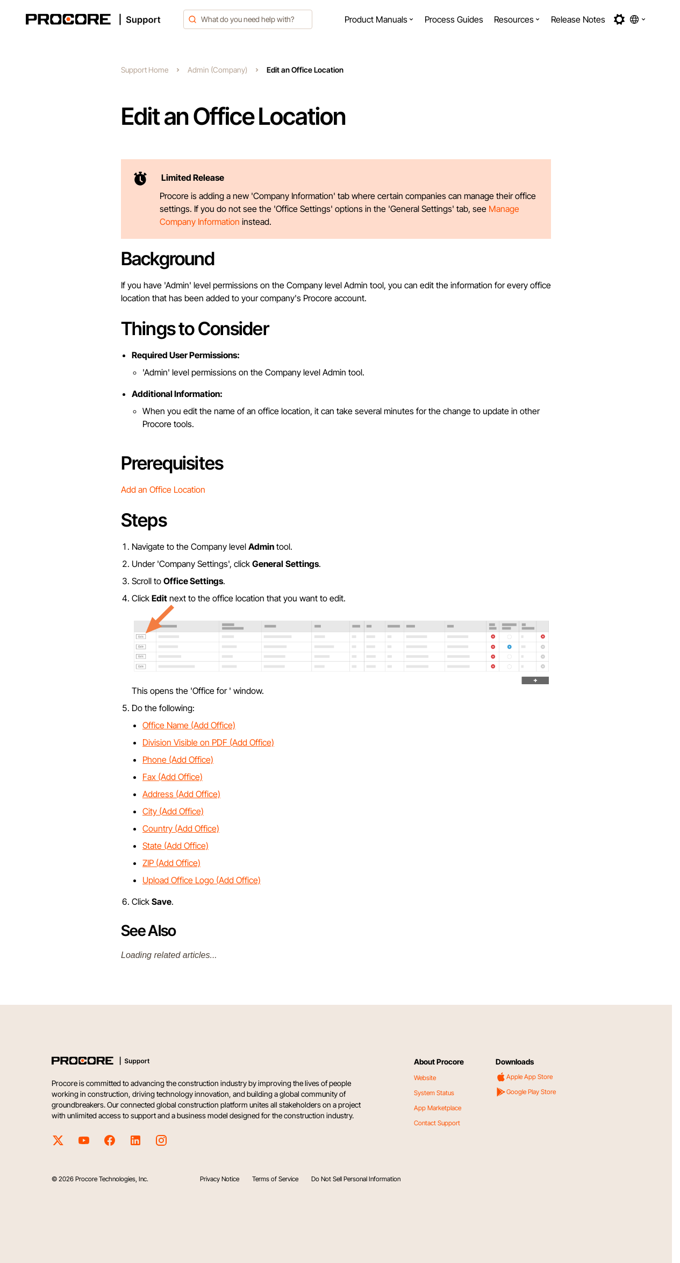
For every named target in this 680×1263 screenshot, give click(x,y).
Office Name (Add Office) (188, 725)
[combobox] (247, 19)
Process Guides (454, 19)
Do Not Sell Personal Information (355, 1179)
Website (425, 1078)
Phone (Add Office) (177, 759)
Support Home (144, 69)
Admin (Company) (217, 69)
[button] (379, 19)
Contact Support (437, 1123)
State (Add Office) (175, 845)
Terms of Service (275, 1179)
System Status (434, 1093)
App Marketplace (437, 1108)
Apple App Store (524, 1077)
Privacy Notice (219, 1179)
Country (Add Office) (180, 828)
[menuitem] (379, 19)
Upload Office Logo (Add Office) (201, 880)
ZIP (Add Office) (171, 862)
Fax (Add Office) (172, 776)
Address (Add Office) (181, 794)
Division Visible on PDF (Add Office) (208, 742)
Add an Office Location (163, 489)
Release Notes (578, 19)
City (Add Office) (173, 811)
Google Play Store (526, 1092)
